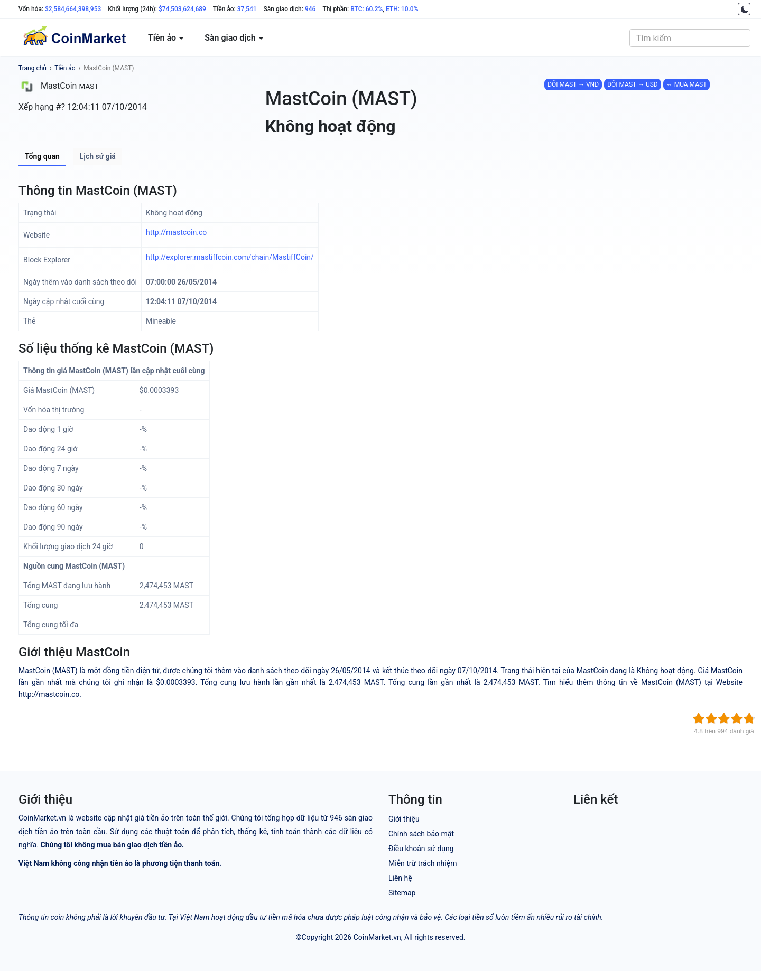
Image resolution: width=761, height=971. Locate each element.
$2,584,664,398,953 (73, 9)
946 (310, 9)
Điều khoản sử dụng (421, 848)
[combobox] (689, 38)
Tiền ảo (64, 68)
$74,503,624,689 (182, 9)
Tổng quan (42, 156)
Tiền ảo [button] (165, 38)
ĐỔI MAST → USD (632, 84)
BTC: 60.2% (366, 9)
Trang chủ (32, 68)
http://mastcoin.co (176, 232)
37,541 (247, 9)
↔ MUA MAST (686, 84)
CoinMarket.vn (377, 937)
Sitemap (401, 893)
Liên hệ (400, 878)
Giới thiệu (404, 819)
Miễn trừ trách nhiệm (422, 863)
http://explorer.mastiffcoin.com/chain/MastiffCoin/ (230, 257)
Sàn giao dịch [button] (234, 38)
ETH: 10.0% (402, 9)
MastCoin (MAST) (108, 68)
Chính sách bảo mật (421, 833)
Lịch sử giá (98, 156)
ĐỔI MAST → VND (573, 84)
